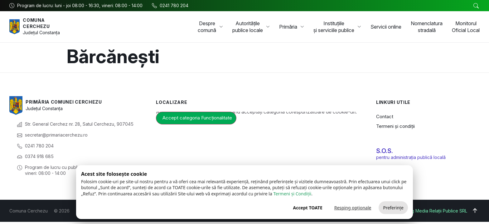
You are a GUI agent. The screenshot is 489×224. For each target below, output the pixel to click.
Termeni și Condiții (292, 194)
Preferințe (393, 208)
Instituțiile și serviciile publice (337, 26)
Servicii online (385, 27)
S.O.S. (384, 151)
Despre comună (210, 26)
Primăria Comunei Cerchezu (64, 102)
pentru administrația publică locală (411, 157)
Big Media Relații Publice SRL (437, 210)
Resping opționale (352, 208)
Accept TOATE (307, 208)
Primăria (291, 27)
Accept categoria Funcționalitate (197, 118)
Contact (384, 116)
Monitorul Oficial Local (466, 26)
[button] (476, 6)
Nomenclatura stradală (427, 26)
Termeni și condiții (395, 126)
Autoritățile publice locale (251, 26)
